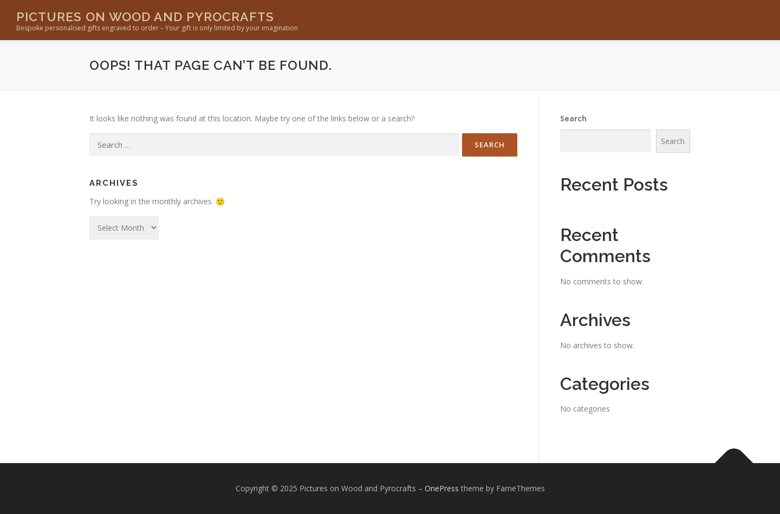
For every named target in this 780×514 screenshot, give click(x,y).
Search (573, 118)
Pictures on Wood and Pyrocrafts (145, 16)
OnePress (442, 488)
